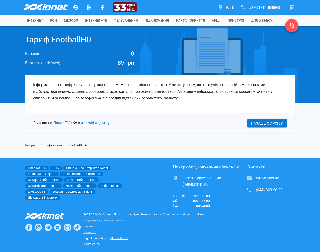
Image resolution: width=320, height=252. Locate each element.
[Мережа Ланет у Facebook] (102, 7)
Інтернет (31, 145)
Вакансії (89, 226)
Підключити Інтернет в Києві (87, 168)
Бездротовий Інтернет (44, 180)
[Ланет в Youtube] (57, 227)
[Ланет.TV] (89, 7)
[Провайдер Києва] (45, 7)
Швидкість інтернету (43, 197)
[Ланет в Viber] (67, 227)
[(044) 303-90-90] (291, 25)
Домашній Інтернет (80, 185)
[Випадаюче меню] (279, 20)
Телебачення (126, 20)
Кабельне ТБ (110, 185)
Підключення (157, 20)
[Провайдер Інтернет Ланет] (50, 216)
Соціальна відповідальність (103, 220)
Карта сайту (91, 244)
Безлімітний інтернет (43, 185)
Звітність (89, 232)
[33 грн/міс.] (125, 7)
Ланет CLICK (119, 238)
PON (53, 20)
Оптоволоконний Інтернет (81, 174)
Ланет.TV (61, 123)
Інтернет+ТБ (96, 20)
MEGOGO (71, 20)
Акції (216, 20)
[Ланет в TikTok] (77, 227)
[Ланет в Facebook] (29, 227)
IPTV (56, 168)
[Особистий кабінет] (75, 7)
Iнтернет (35, 20)
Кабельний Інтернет (81, 180)
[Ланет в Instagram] (38, 227)
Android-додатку (95, 123)
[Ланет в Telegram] (48, 227)
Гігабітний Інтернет (42, 174)
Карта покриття (190, 20)
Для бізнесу (261, 20)
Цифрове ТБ (36, 191)
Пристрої (236, 20)
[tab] (35, 20)
